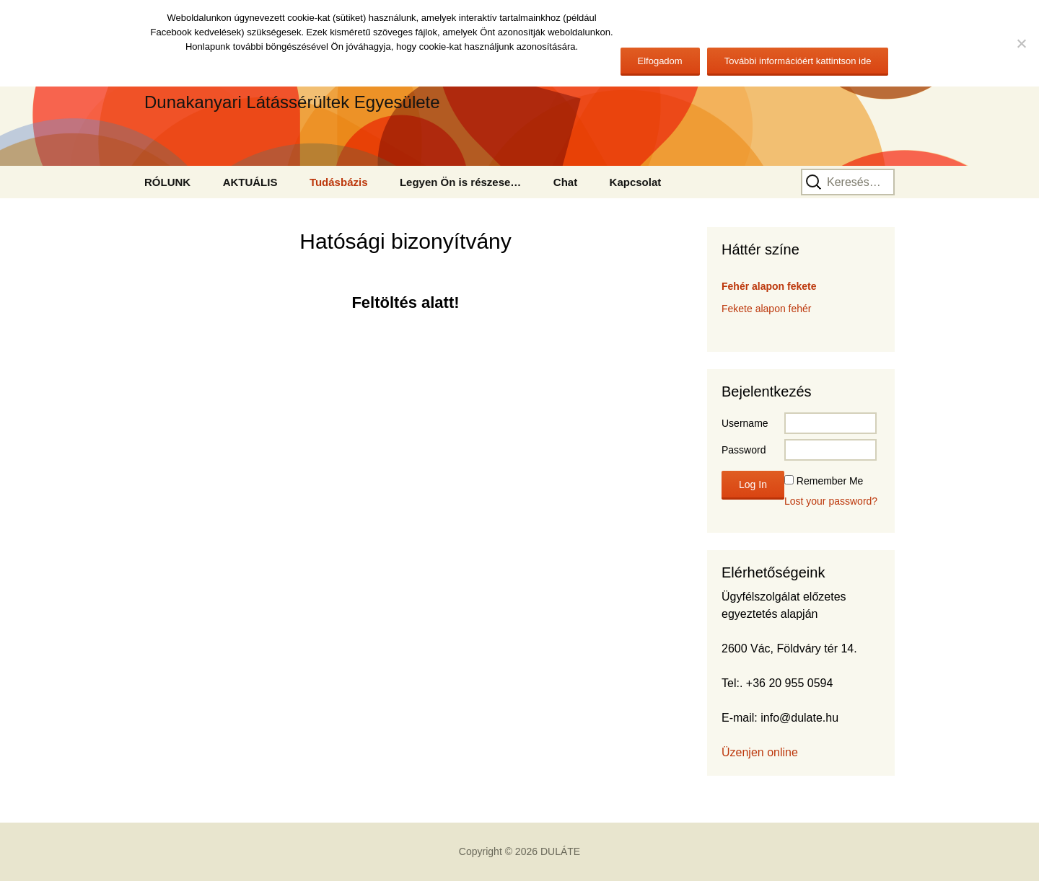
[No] (1021, 43)
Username (745, 423)
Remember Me (830, 481)
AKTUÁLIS (250, 182)
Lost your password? (830, 501)
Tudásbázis (339, 182)
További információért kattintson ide (798, 61)
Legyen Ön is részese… (460, 182)
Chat (565, 182)
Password (744, 450)
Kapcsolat (636, 182)
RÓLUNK (167, 182)
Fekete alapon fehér (767, 308)
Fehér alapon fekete (769, 286)
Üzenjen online (760, 752)
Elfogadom (660, 61)
